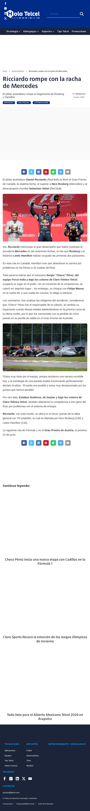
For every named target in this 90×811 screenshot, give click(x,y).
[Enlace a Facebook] (5, 4)
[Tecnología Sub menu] (19, 31)
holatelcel (23, 103)
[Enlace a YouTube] (5, 24)
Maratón (29, 766)
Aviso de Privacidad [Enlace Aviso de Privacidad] (45, 804)
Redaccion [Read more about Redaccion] (81, 94)
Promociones (79, 31)
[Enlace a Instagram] (5, 9)
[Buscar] (82, 14)
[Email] (68, 172)
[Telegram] (60, 172)
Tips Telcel (63, 31)
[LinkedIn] (38, 172)
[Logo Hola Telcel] (23, 14)
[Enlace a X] (5, 19)
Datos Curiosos (11, 766)
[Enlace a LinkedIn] (5, 14)
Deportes (47, 31)
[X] (31, 172)
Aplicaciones (10, 751)
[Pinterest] (46, 172)
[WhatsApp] (53, 172)
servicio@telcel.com (11, 793)
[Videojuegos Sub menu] (38, 31)
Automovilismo (18, 71)
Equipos (8, 756)
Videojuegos (30, 31)
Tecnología (12, 31)
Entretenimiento (56, 744)
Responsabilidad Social (25, 804)
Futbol (29, 751)
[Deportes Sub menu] (53, 31)
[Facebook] (24, 172)
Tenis (28, 761)
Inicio (5, 71)
